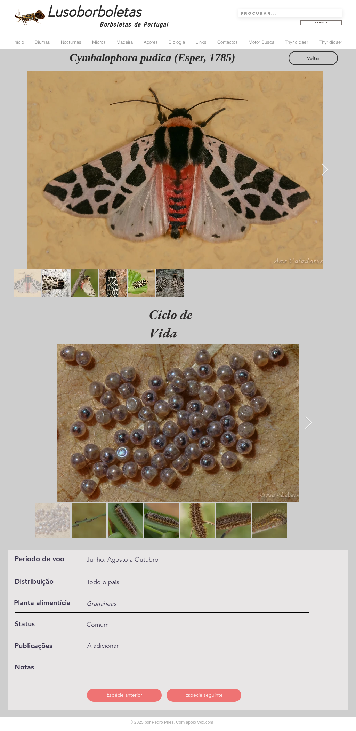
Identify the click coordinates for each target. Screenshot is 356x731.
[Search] (321, 22)
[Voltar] (313, 58)
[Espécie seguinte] (204, 695)
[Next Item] (325, 170)
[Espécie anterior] (124, 695)
